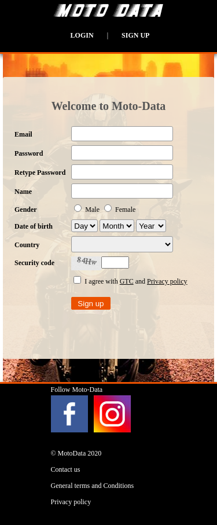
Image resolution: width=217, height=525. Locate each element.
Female (119, 209)
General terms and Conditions (92, 486)
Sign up (135, 35)
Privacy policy (167, 281)
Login (82, 35)
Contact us (65, 469)
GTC (127, 281)
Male (87, 209)
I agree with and (130, 281)
